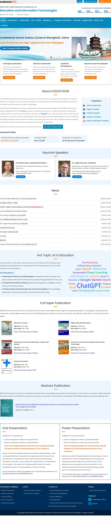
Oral (33, 20)
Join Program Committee (31, 493)
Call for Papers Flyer (93, 105)
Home (3, 20)
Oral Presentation (6, 497)
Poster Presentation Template (97, 121)
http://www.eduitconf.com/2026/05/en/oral (17, 474)
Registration (87, 20)
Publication (24, 20)
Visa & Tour (98, 20)
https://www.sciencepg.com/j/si (25, 370)
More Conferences (90, 1)
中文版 (79, 1)
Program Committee (62, 20)
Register (102, 1)
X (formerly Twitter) (97, 499)
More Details (9, 78)
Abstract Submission (7, 493)
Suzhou (23, 111)
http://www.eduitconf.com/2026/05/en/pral (88, 476)
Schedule (77, 20)
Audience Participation (8, 503)
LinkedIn (92, 504)
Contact (4, 25)
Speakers (48, 20)
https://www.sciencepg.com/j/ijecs (26, 353)
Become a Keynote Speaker (32, 490)
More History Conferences (97, 490)
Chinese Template (93, 113)
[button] (51, 57)
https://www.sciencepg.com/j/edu (26, 332)
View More (20, 177)
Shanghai (44, 114)
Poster (39, 20)
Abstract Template (93, 117)
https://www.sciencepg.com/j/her (82, 332)
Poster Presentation (7, 500)
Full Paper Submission (7, 490)
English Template (92, 109)
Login (108, 1)
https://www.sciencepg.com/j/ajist (83, 353)
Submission (13, 20)
